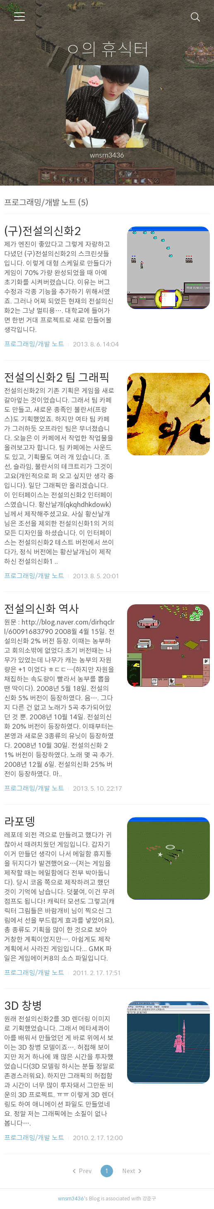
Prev (82, 1171)
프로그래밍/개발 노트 (34, 344)
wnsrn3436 (71, 1198)
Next (131, 1171)
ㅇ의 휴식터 (107, 49)
